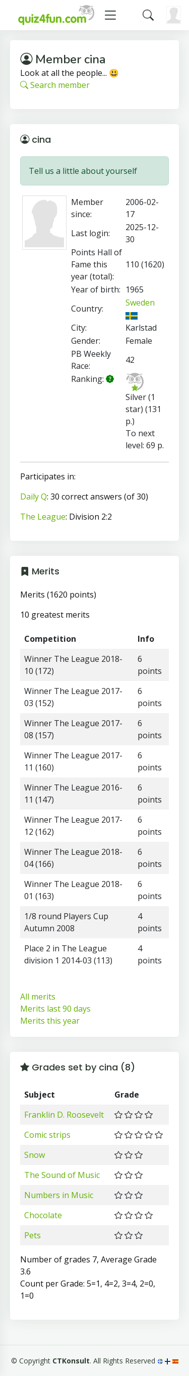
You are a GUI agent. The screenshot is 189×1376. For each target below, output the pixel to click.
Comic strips (47, 1134)
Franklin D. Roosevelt (64, 1114)
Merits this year (50, 1020)
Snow (34, 1154)
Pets (32, 1235)
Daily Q (33, 496)
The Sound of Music (62, 1175)
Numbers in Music (58, 1195)
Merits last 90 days (55, 1008)
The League (43, 516)
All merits (37, 996)
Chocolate (43, 1215)
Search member (55, 84)
